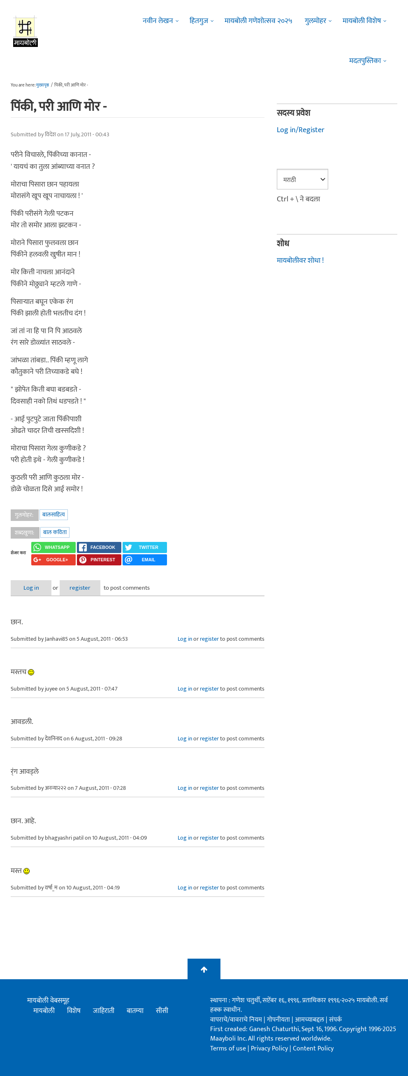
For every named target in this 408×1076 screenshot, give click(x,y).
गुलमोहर (315, 21)
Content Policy (313, 1048)
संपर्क (335, 1019)
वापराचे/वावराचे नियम (236, 1019)
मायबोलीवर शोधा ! (300, 260)
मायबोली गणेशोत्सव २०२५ (258, 21)
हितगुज (199, 21)
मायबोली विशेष (362, 21)
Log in (32, 588)
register (83, 588)
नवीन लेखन (158, 21)
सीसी (162, 1011)
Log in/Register (301, 130)
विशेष (74, 1011)
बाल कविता (55, 532)
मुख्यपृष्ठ (42, 85)
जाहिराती (103, 1011)
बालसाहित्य (53, 514)
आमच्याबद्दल (310, 1019)
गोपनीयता (279, 1019)
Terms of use (228, 1048)
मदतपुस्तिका (365, 61)
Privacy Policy (270, 1048)
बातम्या (135, 1011)
